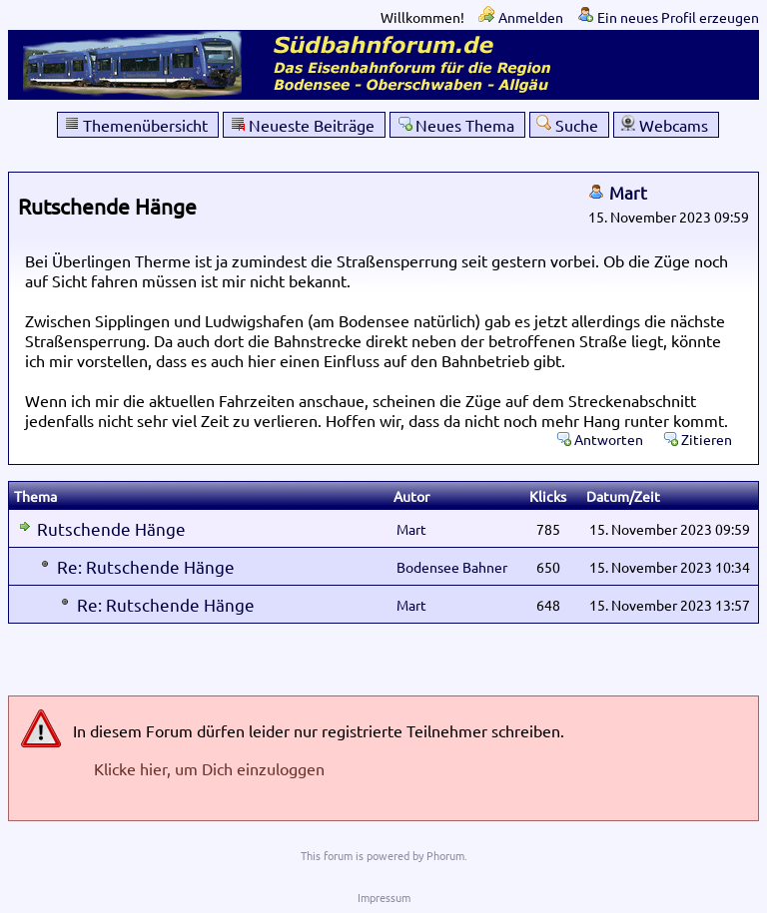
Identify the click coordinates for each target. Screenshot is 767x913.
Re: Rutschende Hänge (146, 566)
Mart (628, 192)
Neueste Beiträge (312, 125)
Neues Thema (464, 125)
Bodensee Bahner (451, 567)
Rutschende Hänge (111, 528)
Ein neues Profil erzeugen (678, 17)
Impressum (384, 897)
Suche (576, 125)
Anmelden (530, 17)
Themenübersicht (145, 125)
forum (338, 855)
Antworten (608, 439)
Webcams (673, 125)
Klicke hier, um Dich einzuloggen (209, 768)
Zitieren (706, 439)
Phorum (445, 855)
